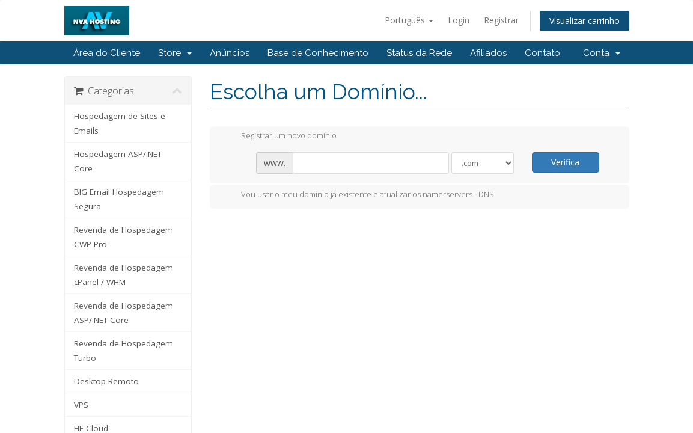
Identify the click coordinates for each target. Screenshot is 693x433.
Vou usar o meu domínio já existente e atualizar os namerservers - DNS (358, 195)
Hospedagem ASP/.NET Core (118, 161)
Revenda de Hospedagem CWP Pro (123, 237)
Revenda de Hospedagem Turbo (123, 350)
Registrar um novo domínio (279, 136)
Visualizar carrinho (584, 20)
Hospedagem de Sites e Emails (119, 123)
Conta (601, 53)
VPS (81, 404)
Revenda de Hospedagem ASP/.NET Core (123, 312)
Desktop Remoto (106, 381)
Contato (542, 53)
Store (175, 53)
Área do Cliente (106, 53)
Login (458, 20)
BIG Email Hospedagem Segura (119, 199)
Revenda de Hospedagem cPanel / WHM (123, 274)
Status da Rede (419, 53)
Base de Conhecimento (317, 53)
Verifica (565, 162)
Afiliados (488, 53)
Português (409, 20)
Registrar (501, 20)
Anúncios (229, 53)
